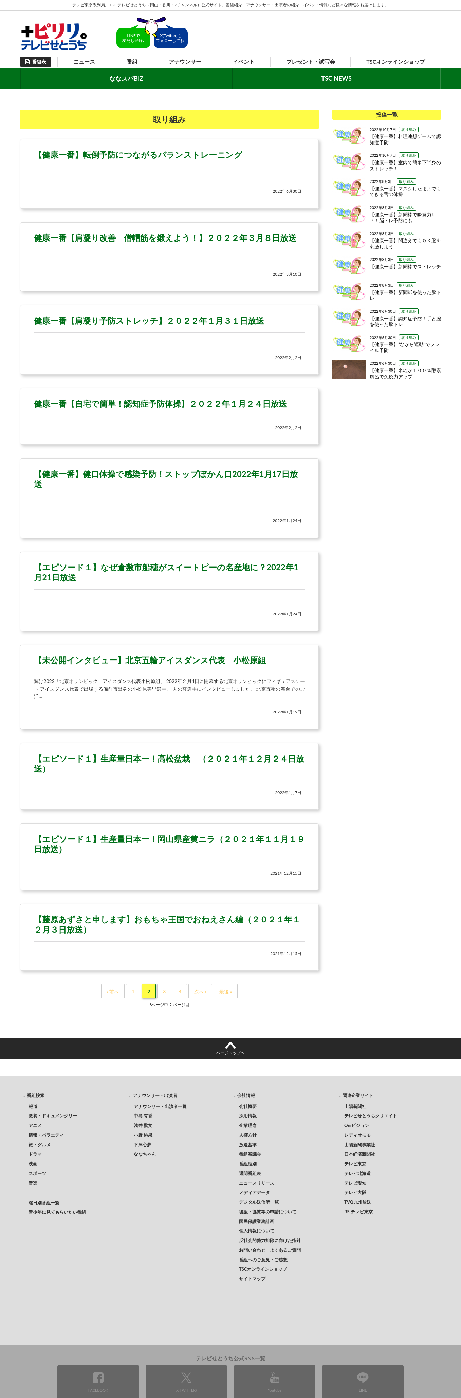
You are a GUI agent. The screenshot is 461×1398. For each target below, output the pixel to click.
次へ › (200, 991)
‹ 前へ (113, 991)
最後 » (225, 991)
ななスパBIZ (126, 78)
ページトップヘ (230, 1052)
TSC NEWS (336, 78)
